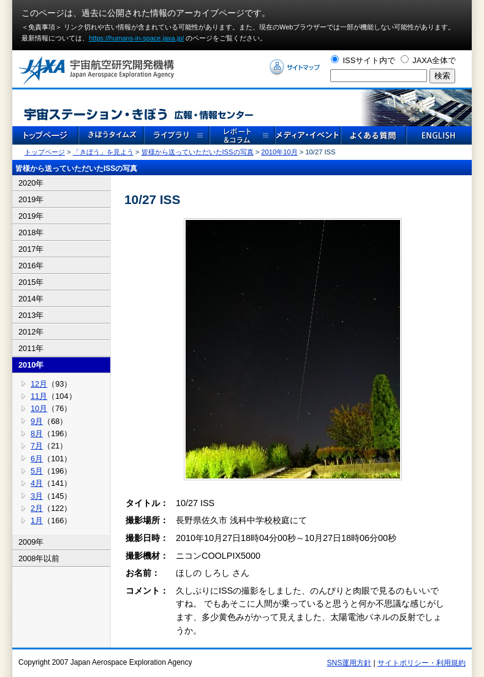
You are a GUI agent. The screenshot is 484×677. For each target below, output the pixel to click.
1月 (37, 520)
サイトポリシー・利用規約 (421, 663)
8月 (37, 433)
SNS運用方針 (349, 663)
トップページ (45, 152)
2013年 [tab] (30, 315)
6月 (37, 458)
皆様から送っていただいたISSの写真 (198, 152)
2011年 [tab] (30, 348)
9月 (37, 421)
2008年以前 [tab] (38, 558)
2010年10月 (279, 152)
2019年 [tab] (30, 199)
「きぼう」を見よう (103, 152)
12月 (39, 383)
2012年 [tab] (30, 331)
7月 (37, 445)
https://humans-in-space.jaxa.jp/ (136, 38)
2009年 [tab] (30, 542)
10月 (39, 408)
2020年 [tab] (30, 182)
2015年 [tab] (30, 282)
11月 (39, 396)
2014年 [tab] (30, 298)
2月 (37, 508)
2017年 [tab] (30, 249)
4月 (37, 483)
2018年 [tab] (30, 232)
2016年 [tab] (30, 265)
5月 (37, 470)
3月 (37, 496)
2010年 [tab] (30, 364)
